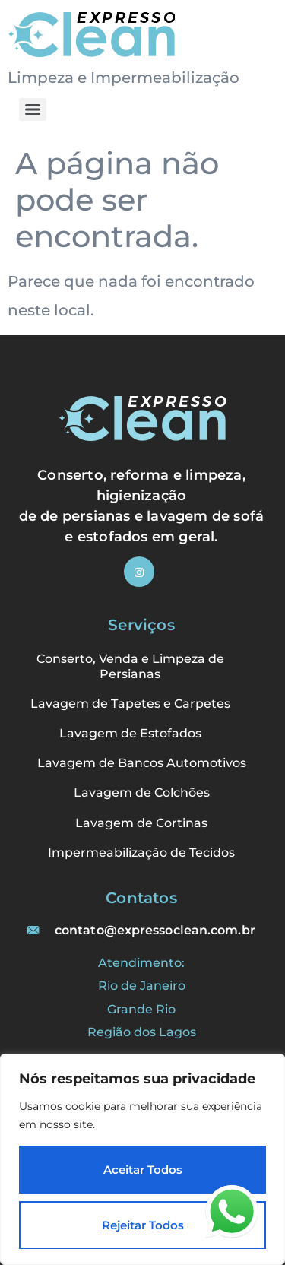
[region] (142, 1159)
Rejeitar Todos (143, 1225)
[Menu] (32, 109)
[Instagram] (139, 571)
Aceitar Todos (142, 1169)
